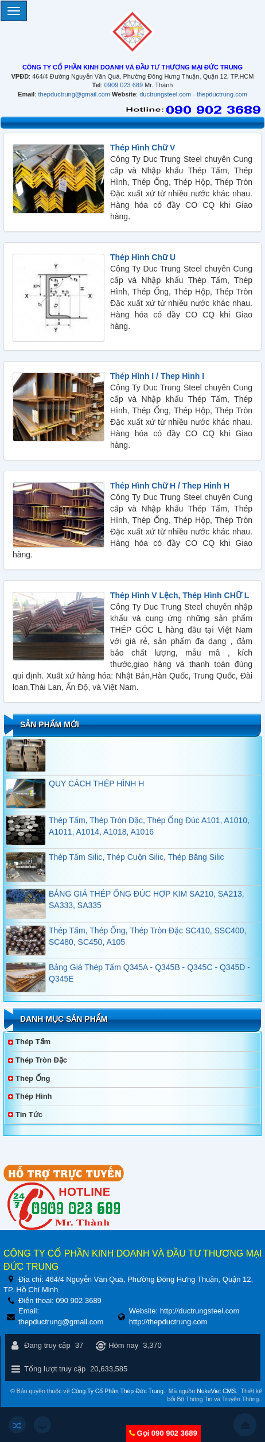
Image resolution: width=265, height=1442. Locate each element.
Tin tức (28, 1114)
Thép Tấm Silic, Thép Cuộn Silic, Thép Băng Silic (136, 861)
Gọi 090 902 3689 (167, 1433)
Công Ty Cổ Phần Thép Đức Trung (117, 1391)
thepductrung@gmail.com (74, 94)
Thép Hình (33, 1096)
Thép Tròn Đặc (41, 1060)
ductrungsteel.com (165, 94)
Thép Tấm (32, 1041)
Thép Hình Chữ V (142, 147)
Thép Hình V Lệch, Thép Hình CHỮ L (179, 595)
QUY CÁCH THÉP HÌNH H (96, 787)
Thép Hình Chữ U (143, 257)
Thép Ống (32, 1078)
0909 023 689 (123, 85)
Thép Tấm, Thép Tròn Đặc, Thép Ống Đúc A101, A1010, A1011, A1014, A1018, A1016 (149, 830)
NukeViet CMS (216, 1391)
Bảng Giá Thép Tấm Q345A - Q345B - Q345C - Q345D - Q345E (149, 977)
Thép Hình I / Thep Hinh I (157, 376)
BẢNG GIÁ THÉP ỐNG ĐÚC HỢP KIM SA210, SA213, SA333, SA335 (146, 903)
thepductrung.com (222, 94)
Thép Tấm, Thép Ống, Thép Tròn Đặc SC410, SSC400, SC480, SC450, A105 (148, 940)
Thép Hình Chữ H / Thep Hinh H (169, 485)
